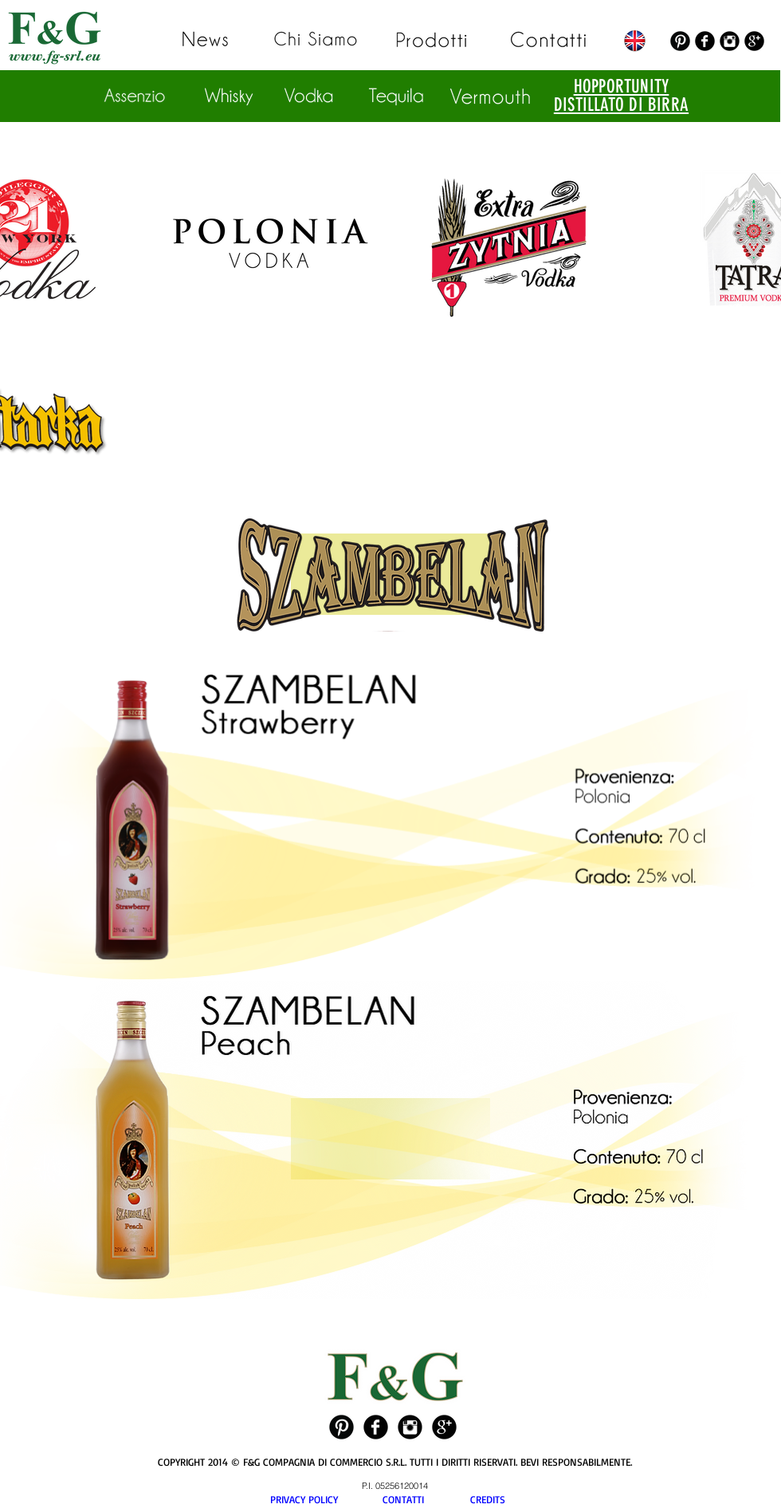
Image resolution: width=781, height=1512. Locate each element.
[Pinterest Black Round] (680, 41)
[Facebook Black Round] (705, 41)
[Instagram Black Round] (730, 41)
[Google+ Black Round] (754, 41)
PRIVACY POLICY (326, 1499)
